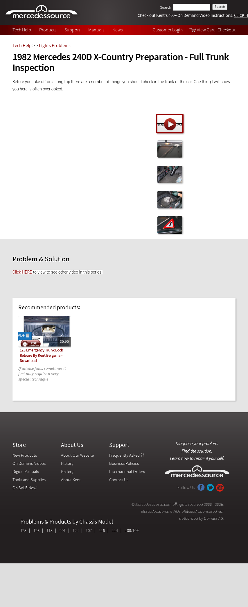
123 (23, 531)
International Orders (127, 472)
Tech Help (21, 30)
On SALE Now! (24, 488)
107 (89, 531)
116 (102, 531)
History (67, 464)
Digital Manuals (25, 472)
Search (165, 8)
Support (72, 30)
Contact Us (118, 480)
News (117, 30)
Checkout (227, 30)
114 (115, 531)
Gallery (67, 472)
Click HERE (22, 272)
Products (47, 30)
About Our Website (77, 456)
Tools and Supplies (29, 480)
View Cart (206, 30)
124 (76, 531)
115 (49, 531)
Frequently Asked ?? (126, 456)
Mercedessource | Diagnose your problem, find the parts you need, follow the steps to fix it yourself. (42, 12)
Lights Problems (55, 46)
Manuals (96, 30)
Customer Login (168, 30)
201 (63, 531)
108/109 (132, 531)
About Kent (71, 480)
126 (36, 531)
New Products (24, 456)
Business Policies (124, 464)
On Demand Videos (29, 464)
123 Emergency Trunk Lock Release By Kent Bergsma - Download (41, 355)
